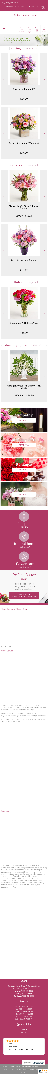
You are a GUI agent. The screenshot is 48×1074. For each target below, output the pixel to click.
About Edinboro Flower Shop (14, 609)
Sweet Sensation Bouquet (24, 260)
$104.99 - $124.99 (24, 395)
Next (44, 79)
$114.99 (24, 269)
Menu (4, 32)
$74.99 (24, 152)
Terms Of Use (9, 1070)
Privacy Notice (21, 1070)
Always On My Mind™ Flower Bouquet (24, 207)
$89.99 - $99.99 (24, 215)
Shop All (30, 49)
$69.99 (24, 332)
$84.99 (24, 98)
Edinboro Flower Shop (24, 15)
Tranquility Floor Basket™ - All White (24, 387)
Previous (3, 79)
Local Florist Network (36, 1070)
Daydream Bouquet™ (24, 89)
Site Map (24, 1072)
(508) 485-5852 (12, 3)
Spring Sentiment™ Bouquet (24, 143)
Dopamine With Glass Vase (24, 323)
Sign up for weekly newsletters (24, 595)
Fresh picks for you (24, 581)
